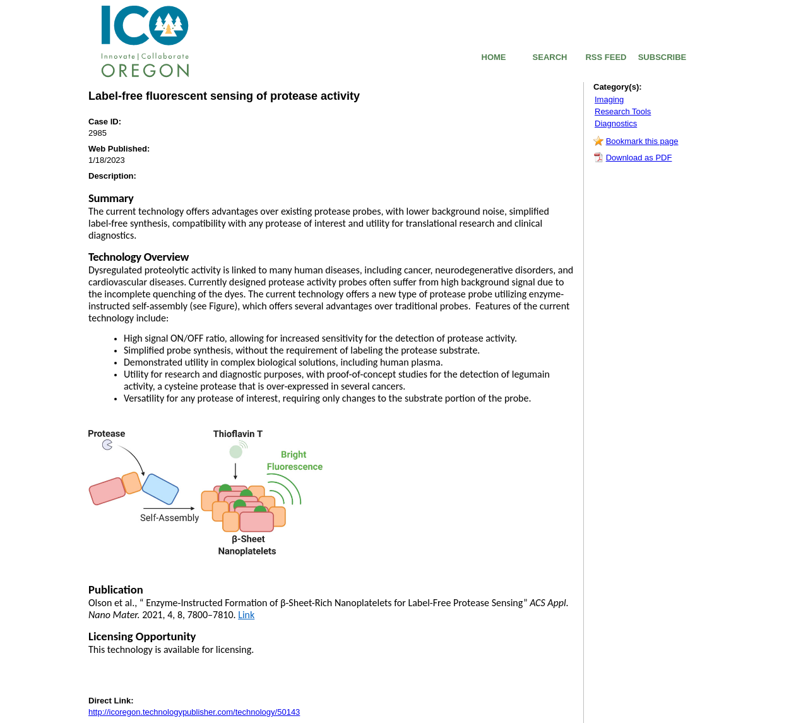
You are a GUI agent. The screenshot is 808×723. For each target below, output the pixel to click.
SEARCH (550, 57)
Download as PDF (639, 157)
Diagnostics (616, 123)
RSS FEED (605, 57)
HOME (494, 57)
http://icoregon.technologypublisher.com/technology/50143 (194, 712)
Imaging (609, 99)
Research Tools (623, 111)
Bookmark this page (642, 141)
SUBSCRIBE (662, 57)
